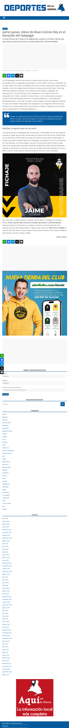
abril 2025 (5, 552)
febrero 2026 (6, 524)
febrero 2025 (6, 557)
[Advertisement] (34, 56)
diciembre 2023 (6, 596)
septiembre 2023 (7, 605)
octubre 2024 (6, 569)
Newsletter (5, 473)
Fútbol (5, 28)
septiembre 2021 (7, 672)
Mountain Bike (6, 467)
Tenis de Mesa (6, 503)
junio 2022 (5, 647)
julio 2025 (5, 543)
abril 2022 (5, 652)
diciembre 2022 (6, 630)
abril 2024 (5, 585)
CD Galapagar (16, 70)
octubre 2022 (6, 635)
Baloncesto (5, 428)
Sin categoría (6, 495)
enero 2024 (5, 594)
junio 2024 (5, 580)
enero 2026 (5, 527)
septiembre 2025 (7, 538)
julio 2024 (5, 577)
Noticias (4, 475)
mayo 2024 (5, 582)
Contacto (5, 726)
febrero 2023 (6, 624)
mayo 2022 (5, 649)
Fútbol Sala (5, 448)
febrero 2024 (6, 591)
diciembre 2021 (6, 663)
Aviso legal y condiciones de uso (12, 723)
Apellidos (4, 380)
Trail (3, 506)
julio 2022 (5, 644)
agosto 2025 (6, 541)
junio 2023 (5, 613)
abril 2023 (5, 619)
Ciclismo (4, 434)
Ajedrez (4, 414)
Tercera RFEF (34, 70)
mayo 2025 (5, 549)
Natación (5, 470)
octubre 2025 (6, 535)
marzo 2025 (5, 555)
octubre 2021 (6, 669)
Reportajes (5, 487)
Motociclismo (6, 462)
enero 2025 (5, 560)
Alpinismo (5, 417)
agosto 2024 (6, 574)
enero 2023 (5, 627)
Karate (4, 459)
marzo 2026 (5, 521)
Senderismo (5, 492)
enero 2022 (5, 660)
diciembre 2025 (6, 529)
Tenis (3, 501)
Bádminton (5, 425)
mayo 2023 (5, 616)
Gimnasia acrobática (8, 450)
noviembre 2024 (7, 566)
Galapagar (27, 70)
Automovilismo (6, 423)
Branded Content (7, 431)
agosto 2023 (6, 608)
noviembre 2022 (7, 633)
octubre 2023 (6, 602)
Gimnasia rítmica (7, 453)
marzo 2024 (5, 588)
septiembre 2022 (7, 638)
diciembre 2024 (6, 563)
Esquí (3, 439)
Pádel (3, 478)
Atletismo (5, 420)
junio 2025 (5, 546)
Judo (3, 456)
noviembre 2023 (7, 599)
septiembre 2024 (7, 571)
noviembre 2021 (7, 666)
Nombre (4, 373)
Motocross (5, 464)
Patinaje (4, 481)
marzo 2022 (5, 655)
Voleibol (4, 509)
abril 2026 (5, 518)
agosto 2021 (6, 674)
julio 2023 (5, 610)
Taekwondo (5, 498)
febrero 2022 (6, 658)
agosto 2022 (6, 641)
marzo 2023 (5, 621)
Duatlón (4, 436)
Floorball (4, 442)
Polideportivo (6, 484)
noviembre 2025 (7, 532)
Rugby (4, 489)
